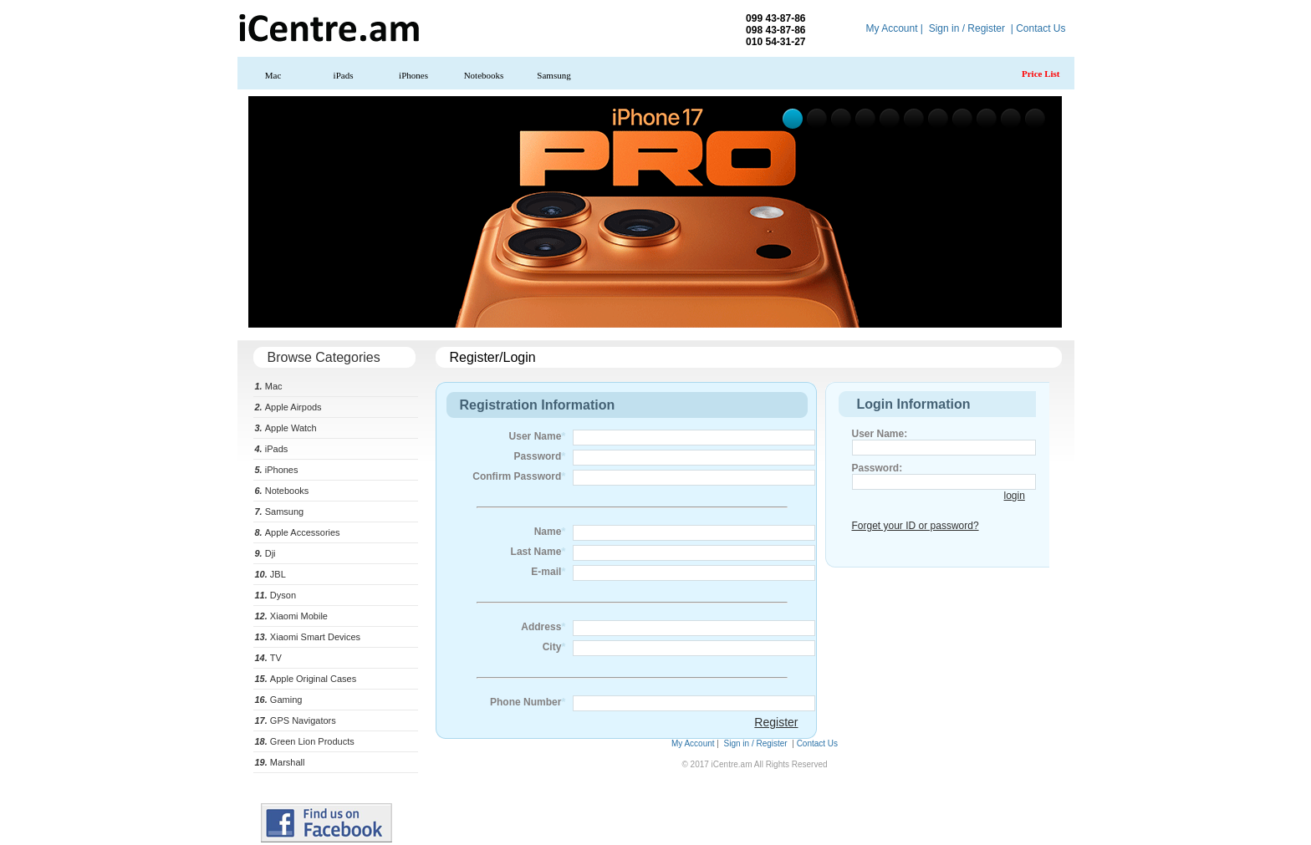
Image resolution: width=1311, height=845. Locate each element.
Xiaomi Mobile (291, 616)
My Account (891, 28)
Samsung (553, 75)
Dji (265, 553)
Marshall (280, 762)
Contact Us (1040, 28)
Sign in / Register (967, 28)
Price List (1041, 74)
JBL (270, 574)
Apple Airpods (288, 407)
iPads (344, 75)
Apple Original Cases (306, 679)
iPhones (413, 75)
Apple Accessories (297, 532)
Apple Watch (286, 428)
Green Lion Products (305, 741)
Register (776, 722)
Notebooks (484, 75)
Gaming (279, 700)
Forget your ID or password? (915, 526)
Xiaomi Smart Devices (308, 637)
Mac (273, 75)
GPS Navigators (295, 720)
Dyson (276, 595)
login (1014, 495)
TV (268, 658)
